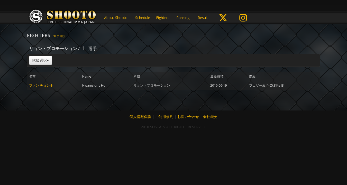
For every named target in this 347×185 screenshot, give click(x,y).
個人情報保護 (140, 116)
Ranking (182, 17)
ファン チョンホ (41, 85)
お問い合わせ (188, 116)
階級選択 (40, 60)
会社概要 (210, 116)
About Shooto (115, 17)
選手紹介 (59, 36)
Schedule (142, 17)
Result (203, 17)
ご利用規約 (164, 116)
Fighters (162, 17)
